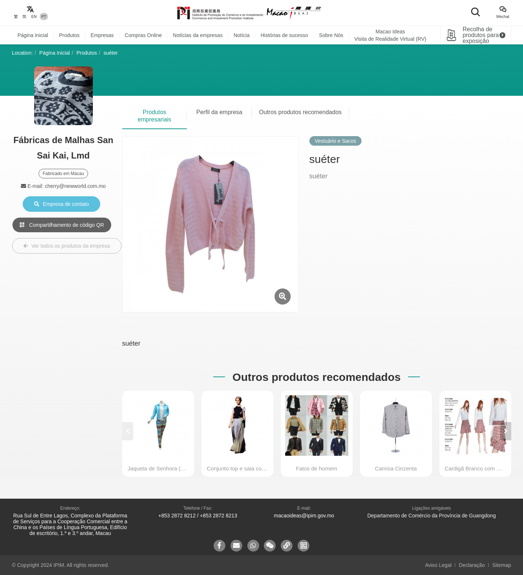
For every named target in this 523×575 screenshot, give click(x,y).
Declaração (472, 565)
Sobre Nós (331, 35)
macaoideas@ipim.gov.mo (304, 515)
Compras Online (143, 35)
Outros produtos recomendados (300, 112)
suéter (110, 53)
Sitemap (501, 565)
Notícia (241, 35)
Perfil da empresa (219, 112)
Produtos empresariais (154, 116)
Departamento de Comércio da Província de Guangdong (431, 515)
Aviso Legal (438, 565)
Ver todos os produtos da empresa (66, 246)
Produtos (69, 35)
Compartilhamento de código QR (62, 225)
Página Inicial (33, 35)
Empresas (102, 35)
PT (43, 16)
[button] (505, 431)
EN (34, 16)
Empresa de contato (61, 204)
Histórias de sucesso (284, 35)
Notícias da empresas (197, 35)
